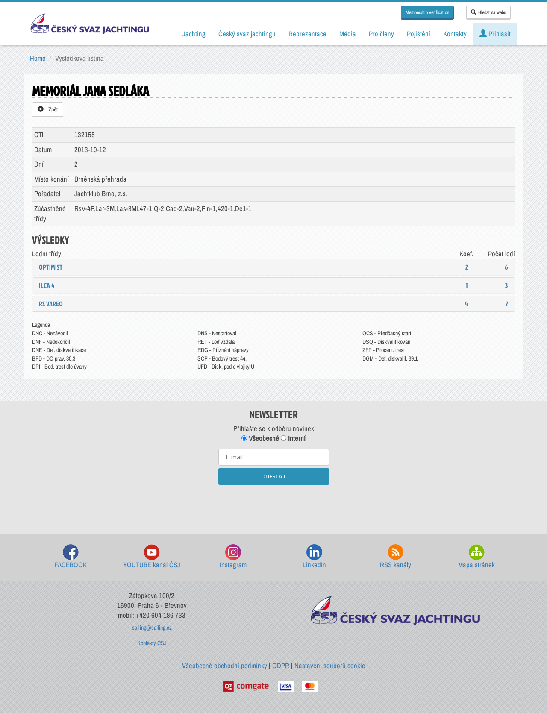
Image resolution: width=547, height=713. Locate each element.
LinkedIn (314, 556)
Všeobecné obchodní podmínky (224, 665)
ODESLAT (273, 476)
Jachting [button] (194, 33)
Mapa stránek (476, 556)
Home (38, 58)
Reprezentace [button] (307, 33)
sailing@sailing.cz (152, 627)
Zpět (48, 109)
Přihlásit (495, 33)
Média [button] (347, 33)
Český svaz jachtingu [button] (247, 33)
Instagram (233, 556)
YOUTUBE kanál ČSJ (151, 556)
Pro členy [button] (381, 33)
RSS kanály (395, 556)
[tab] (273, 267)
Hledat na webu (488, 12)
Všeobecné (260, 438)
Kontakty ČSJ (152, 643)
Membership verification (427, 12)
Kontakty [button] (455, 33)
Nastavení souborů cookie (329, 665)
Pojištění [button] (418, 33)
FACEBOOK (71, 556)
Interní (293, 438)
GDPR (280, 665)
